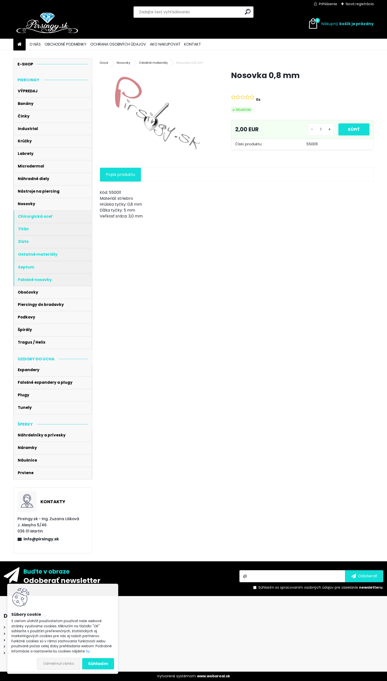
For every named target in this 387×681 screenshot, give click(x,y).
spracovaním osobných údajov (307, 587)
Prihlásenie (328, 3)
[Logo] (47, 24)
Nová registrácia (360, 3)
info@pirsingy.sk (41, 539)
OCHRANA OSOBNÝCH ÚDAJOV (118, 44)
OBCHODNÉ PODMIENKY (65, 44)
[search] (248, 12)
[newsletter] (364, 576)
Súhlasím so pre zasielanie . (320, 587)
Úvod (104, 62)
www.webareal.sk (213, 676)
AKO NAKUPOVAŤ (165, 44)
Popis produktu (120, 174)
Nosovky (123, 62)
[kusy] (320, 129)
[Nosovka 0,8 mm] (157, 113)
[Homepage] (19, 44)
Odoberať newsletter (61, 580)
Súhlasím (98, 663)
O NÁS (35, 44)
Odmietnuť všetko (58, 663)
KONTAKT (192, 44)
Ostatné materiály (153, 62)
